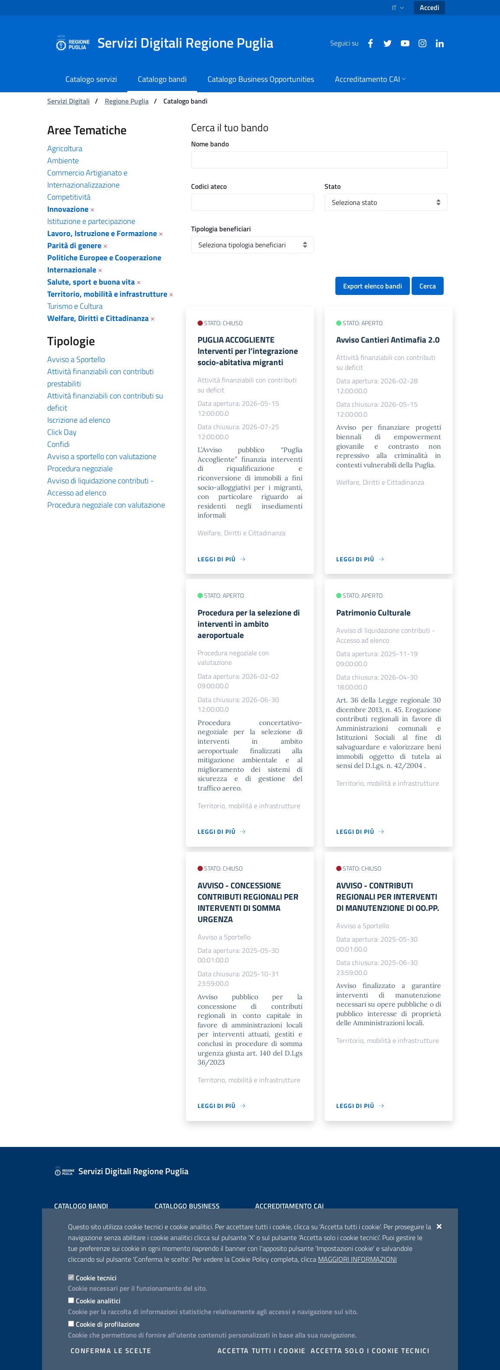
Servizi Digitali (68, 101)
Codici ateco (209, 186)
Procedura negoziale (80, 468)
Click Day (62, 432)
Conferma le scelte (111, 1350)
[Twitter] (384, 42)
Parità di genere (74, 245)
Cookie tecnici (96, 1278)
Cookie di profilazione (108, 1324)
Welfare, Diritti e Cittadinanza (98, 318)
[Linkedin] (436, 42)
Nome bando (210, 144)
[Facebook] (367, 42)
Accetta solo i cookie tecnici (370, 1350)
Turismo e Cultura (75, 306)
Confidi (58, 444)
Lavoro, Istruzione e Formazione (102, 233)
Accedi (429, 7)
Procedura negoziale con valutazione (106, 505)
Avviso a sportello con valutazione (101, 456)
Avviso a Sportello (76, 359)
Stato (333, 186)
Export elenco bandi (372, 286)
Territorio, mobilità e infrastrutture (107, 294)
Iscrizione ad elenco (78, 420)
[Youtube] (401, 42)
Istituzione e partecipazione (91, 221)
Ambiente (63, 160)
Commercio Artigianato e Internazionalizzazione (87, 179)
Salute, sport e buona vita (91, 282)
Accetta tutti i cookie (262, 1350)
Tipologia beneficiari (221, 228)
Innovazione (67, 209)
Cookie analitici (98, 1301)
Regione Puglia (127, 101)
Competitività (69, 197)
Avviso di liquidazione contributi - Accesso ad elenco (100, 487)
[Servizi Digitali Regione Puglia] (169, 43)
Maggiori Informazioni (357, 1259)
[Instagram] (419, 42)
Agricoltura (64, 148)
